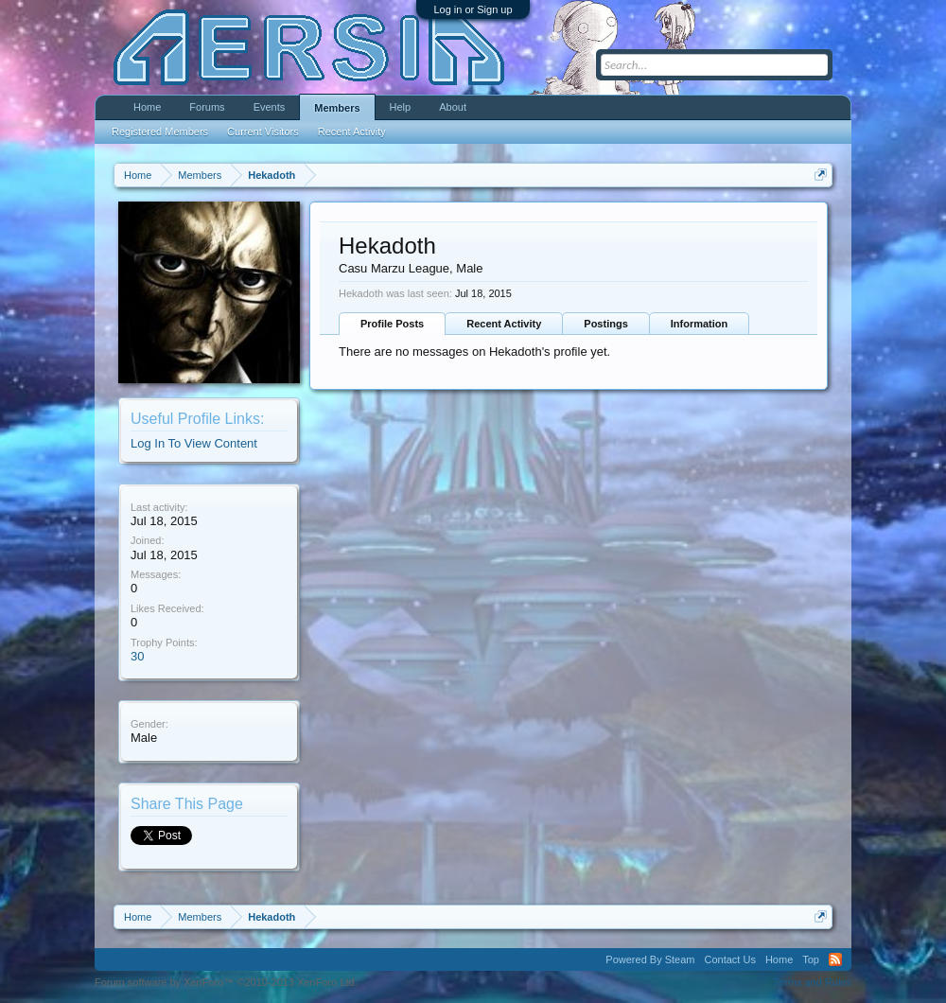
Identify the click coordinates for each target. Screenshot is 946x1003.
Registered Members (160, 131)
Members (336, 108)
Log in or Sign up (472, 9)
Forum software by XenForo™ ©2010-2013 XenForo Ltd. (226, 982)
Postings (605, 323)
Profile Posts (392, 323)
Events (270, 107)
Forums (206, 107)
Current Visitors (263, 131)
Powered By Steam (649, 959)
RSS (835, 959)
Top (810, 959)
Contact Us (729, 959)
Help (401, 107)
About (452, 107)
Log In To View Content (194, 443)
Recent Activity (503, 323)
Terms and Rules (812, 982)
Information (699, 323)
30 (137, 656)
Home (147, 107)
